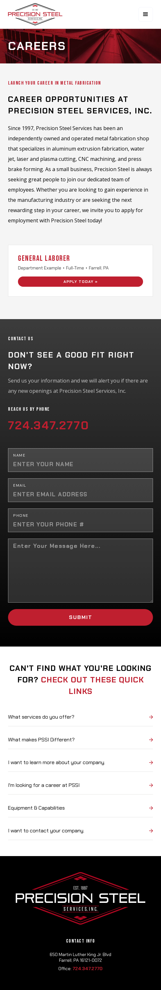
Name (19, 455)
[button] (145, 14)
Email (20, 485)
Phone (21, 515)
